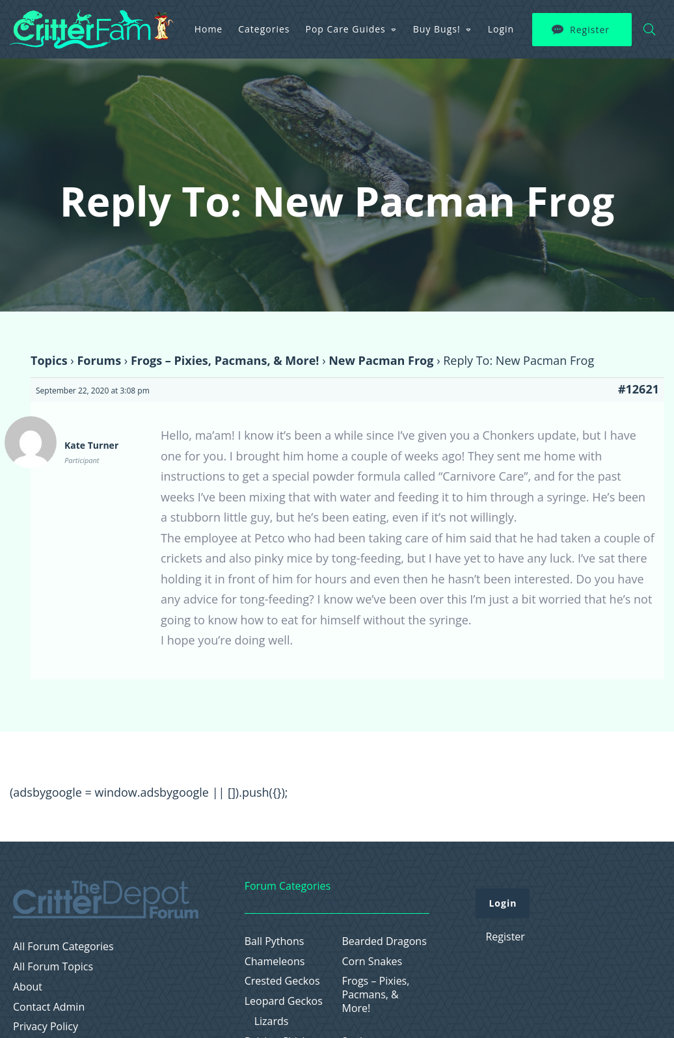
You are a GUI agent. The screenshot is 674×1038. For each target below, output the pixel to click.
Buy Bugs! (437, 29)
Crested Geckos (282, 981)
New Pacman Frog (381, 360)
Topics (49, 360)
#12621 (638, 389)
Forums (99, 360)
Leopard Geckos (284, 1001)
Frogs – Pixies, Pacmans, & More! (225, 360)
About (27, 987)
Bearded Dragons (384, 941)
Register (590, 29)
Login (501, 29)
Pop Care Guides (346, 29)
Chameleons (275, 961)
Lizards (271, 1021)
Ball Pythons (274, 941)
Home (209, 29)
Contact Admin (49, 1007)
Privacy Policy (45, 1026)
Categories (264, 29)
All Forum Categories (63, 946)
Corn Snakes (372, 961)
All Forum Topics (53, 967)
